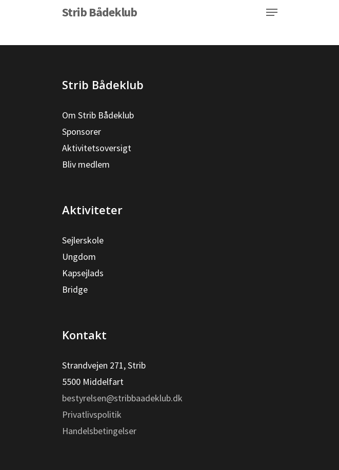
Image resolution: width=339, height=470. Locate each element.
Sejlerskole (83, 240)
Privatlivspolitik (92, 414)
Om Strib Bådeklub (98, 115)
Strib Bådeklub (99, 12)
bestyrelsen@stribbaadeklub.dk (122, 398)
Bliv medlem (86, 164)
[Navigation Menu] (271, 12)
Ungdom (79, 256)
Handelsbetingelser (99, 431)
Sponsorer (81, 131)
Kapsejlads (83, 273)
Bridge (75, 289)
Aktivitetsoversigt (96, 148)
